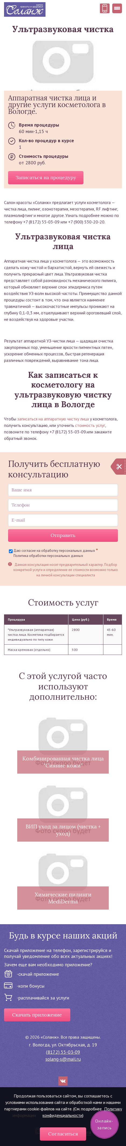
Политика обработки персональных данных (48, 555)
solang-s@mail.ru (63, 1059)
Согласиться (63, 1134)
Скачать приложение (37, 1015)
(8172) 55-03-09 (63, 1052)
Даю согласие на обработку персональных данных (54, 550)
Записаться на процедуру (46, 178)
